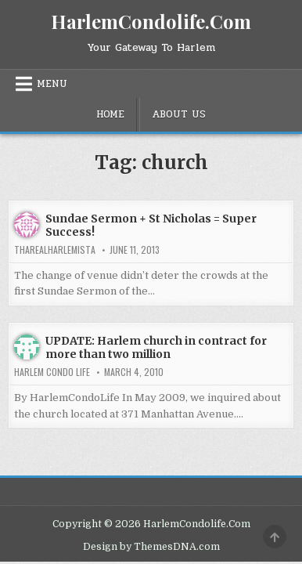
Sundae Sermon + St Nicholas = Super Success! (151, 225)
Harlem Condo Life (52, 372)
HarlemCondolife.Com (151, 21)
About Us (179, 114)
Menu (52, 84)
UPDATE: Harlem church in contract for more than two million (156, 347)
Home (110, 114)
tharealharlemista (54, 250)
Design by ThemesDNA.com (151, 546)
